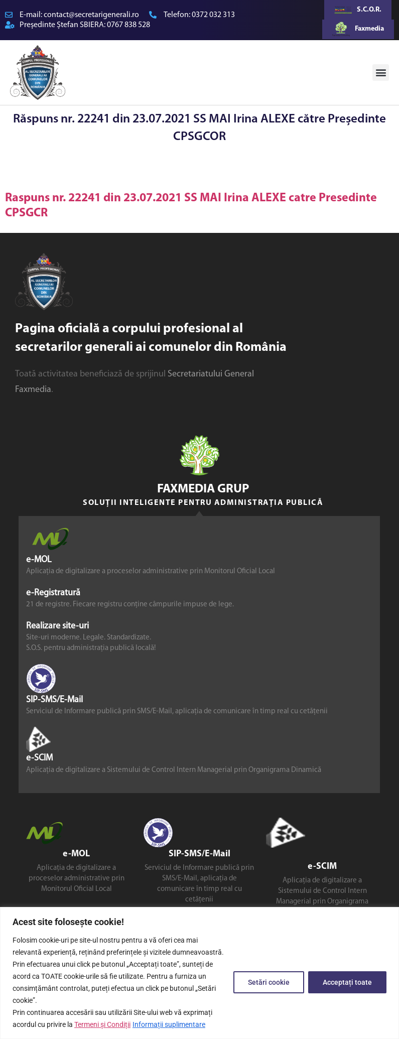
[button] (380, 72)
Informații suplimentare (168, 1024)
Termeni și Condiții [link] (102, 1024)
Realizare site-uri (57, 626)
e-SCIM (39, 758)
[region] (199, 973)
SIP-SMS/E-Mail (54, 700)
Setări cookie (269, 982)
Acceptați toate (347, 982)
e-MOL (39, 559)
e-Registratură (53, 592)
